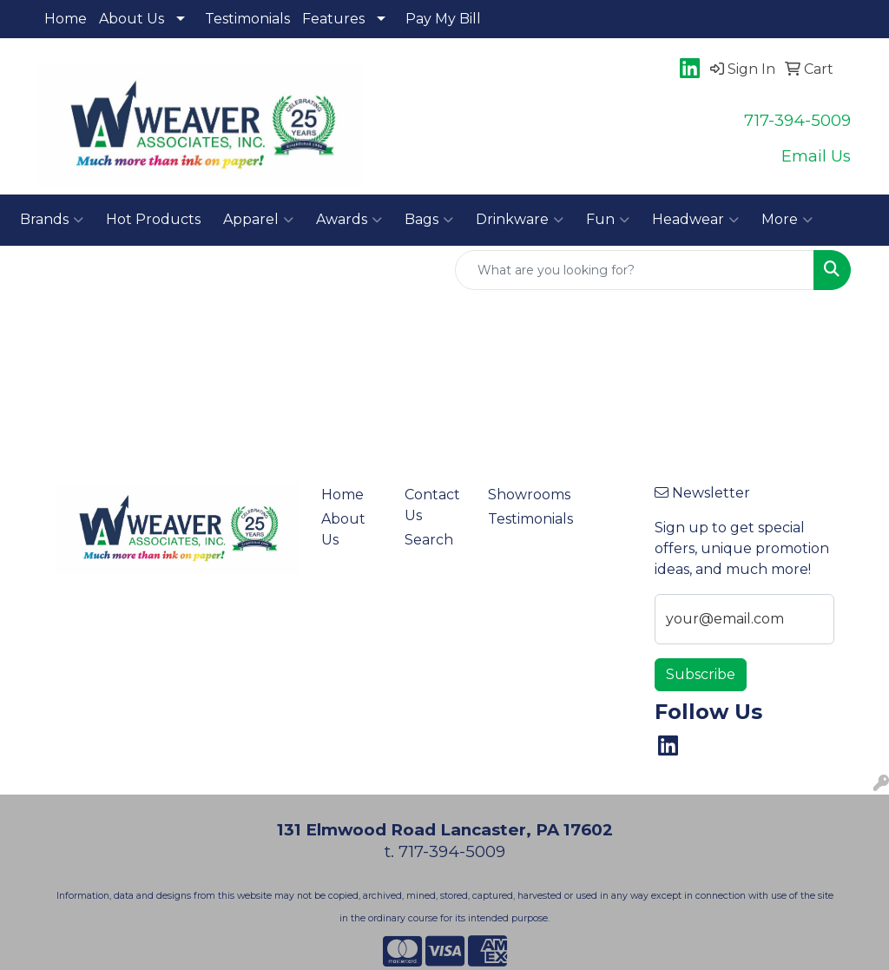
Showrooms (519, 494)
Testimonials (247, 18)
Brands (51, 219)
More (787, 219)
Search (429, 539)
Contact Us (432, 505)
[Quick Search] (634, 270)
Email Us (816, 156)
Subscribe (700, 674)
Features (333, 18)
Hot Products (153, 219)
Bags (429, 219)
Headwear (695, 219)
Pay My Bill (443, 18)
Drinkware (519, 219)
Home (65, 18)
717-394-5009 (797, 120)
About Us (131, 18)
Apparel (258, 219)
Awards (349, 219)
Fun (607, 219)
